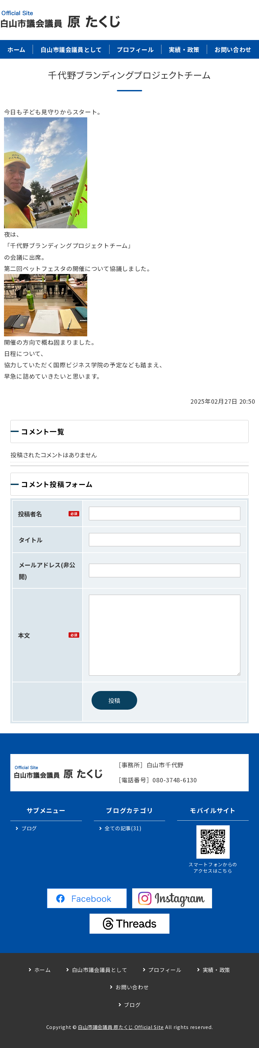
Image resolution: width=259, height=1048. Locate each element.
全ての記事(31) (123, 828)
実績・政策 (184, 49)
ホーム (16, 49)
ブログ (29, 828)
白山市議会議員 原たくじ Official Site (121, 1026)
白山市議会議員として (71, 49)
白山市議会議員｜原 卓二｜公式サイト (60, 20)
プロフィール (135, 49)
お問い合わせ (232, 49)
